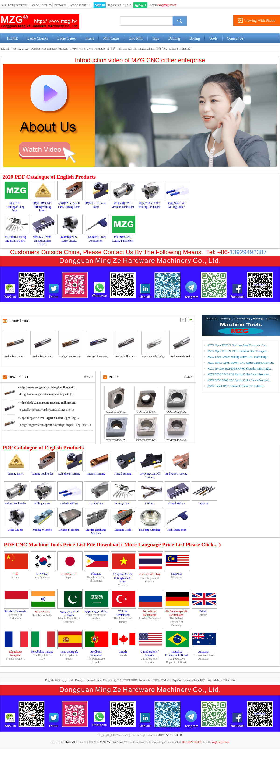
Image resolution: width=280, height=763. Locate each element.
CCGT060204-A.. (176, 411)
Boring (194, 38)
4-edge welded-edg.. (153, 356)
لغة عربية (23, 48)
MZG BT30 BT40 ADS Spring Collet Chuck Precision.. (239, 374)
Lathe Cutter (66, 38)
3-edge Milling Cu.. (126, 356)
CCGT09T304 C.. (116, 411)
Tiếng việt (185, 48)
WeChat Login (140, 5)
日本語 (111, 48)
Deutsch (35, 48)
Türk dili (122, 48)
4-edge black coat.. (42, 356)
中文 (14, 48)
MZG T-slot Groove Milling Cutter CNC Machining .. (238, 357)
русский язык (49, 48)
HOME (12, 38)
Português (100, 48)
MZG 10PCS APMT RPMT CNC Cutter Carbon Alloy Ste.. (241, 362)
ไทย (164, 48)
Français (63, 48)
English (5, 48)
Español (132, 48)
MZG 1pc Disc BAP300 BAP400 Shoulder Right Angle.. (240, 368)
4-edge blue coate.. (98, 356)
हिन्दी (158, 48)
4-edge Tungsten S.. (70, 356)
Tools (213, 38)
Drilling (174, 38)
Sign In (127, 5)
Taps (155, 38)
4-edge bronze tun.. (15, 356)
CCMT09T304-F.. (146, 440)
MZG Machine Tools (111, 742)
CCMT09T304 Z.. (116, 440)
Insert (89, 38)
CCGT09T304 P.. (146, 411)
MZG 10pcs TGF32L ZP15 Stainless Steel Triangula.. (238, 351)
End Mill (136, 38)
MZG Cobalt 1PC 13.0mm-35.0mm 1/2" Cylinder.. (236, 386)
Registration (114, 5)
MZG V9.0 (71, 742)
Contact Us (235, 38)
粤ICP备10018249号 (170, 735)
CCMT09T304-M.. (176, 440)
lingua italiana (146, 48)
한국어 (74, 48)
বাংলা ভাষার (86, 48)
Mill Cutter (111, 38)
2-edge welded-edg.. (181, 356)
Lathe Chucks (37, 38)
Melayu (173, 48)
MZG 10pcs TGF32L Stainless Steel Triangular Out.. (237, 345)
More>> (88, 376)
